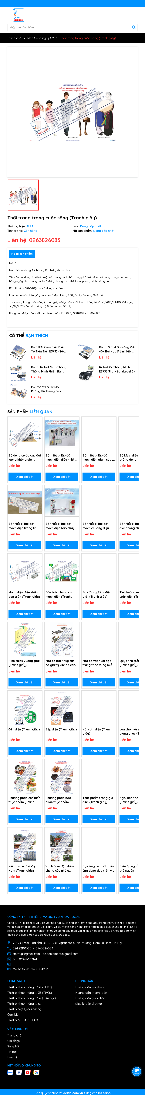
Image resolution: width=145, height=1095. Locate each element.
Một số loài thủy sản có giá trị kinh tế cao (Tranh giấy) (61, 663)
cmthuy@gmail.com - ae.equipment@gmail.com (45, 954)
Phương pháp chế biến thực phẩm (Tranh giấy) (24, 800)
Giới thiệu (13, 1041)
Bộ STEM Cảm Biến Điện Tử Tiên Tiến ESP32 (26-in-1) (48, 349)
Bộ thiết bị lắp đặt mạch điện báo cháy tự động (62, 526)
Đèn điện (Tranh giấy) (24, 729)
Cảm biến (13, 1014)
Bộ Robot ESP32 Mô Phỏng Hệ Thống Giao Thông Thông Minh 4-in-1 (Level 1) (48, 389)
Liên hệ (12, 1057)
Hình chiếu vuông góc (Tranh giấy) (24, 663)
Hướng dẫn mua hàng (90, 987)
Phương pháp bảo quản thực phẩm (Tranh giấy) (58, 800)
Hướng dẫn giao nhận (90, 998)
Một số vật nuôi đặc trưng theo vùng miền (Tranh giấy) (98, 663)
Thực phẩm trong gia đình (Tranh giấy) (98, 800)
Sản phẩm (14, 1046)
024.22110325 (22, 948)
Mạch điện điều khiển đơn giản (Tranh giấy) (24, 594)
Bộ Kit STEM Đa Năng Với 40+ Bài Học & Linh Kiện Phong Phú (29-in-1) (117, 349)
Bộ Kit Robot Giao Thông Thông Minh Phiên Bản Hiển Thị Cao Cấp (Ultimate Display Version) (48, 369)
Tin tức (11, 1052)
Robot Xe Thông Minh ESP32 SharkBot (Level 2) (117, 369)
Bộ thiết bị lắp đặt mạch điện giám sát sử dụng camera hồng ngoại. (99, 457)
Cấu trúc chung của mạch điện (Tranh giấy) (59, 594)
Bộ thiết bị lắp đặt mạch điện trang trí (22, 526)
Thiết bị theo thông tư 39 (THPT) (29, 987)
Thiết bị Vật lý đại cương (24, 1009)
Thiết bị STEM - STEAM (22, 1020)
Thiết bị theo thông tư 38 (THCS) (29, 993)
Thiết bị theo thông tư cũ (24, 1004)
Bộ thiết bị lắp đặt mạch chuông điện (96, 526)
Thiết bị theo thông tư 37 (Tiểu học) (31, 998)
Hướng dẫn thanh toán (91, 993)
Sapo (107, 1093)
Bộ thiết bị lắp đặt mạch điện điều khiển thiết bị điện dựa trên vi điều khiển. (61, 457)
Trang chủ (14, 1035)
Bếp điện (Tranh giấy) (61, 729)
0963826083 (44, 948)
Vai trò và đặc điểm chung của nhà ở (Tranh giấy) (60, 868)
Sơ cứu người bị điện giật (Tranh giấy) (97, 594)
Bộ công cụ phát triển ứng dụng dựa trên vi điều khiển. (98, 868)
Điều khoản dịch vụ (88, 1004)
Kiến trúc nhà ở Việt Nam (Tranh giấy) (22, 868)
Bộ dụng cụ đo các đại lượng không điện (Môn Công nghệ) (24, 457)
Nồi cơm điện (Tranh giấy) (97, 731)
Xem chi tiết (25, 477)
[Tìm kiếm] (134, 27)
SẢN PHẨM (29, 411)
